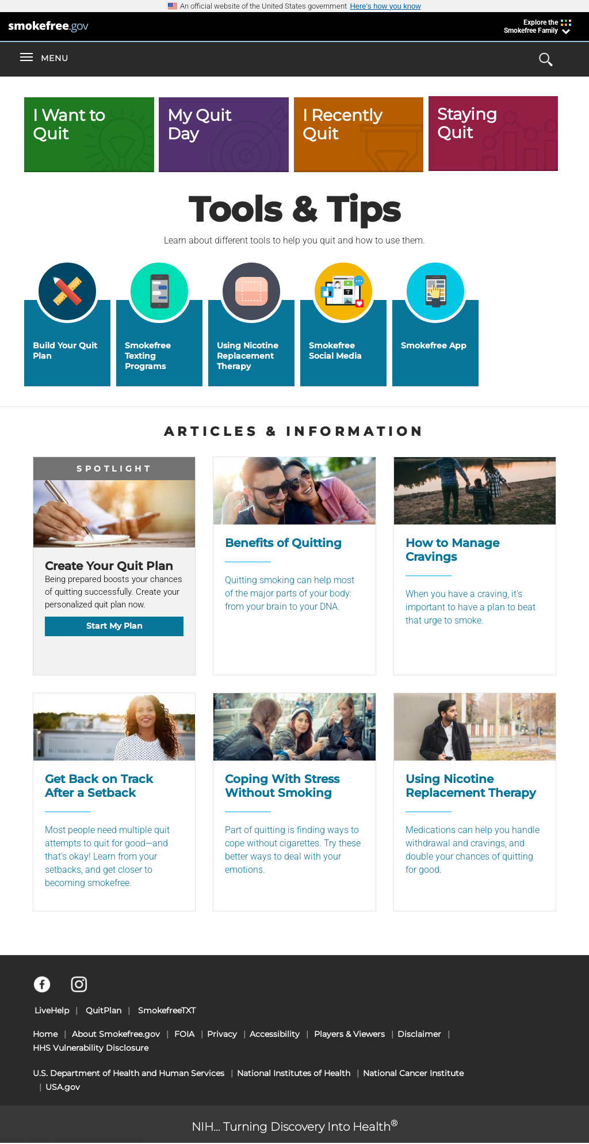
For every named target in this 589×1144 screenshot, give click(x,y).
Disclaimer (419, 1034)
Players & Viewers (349, 1034)
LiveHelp (52, 1010)
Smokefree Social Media (335, 350)
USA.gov (62, 1087)
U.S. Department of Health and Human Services (128, 1073)
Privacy (222, 1034)
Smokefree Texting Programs (148, 355)
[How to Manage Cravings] (474, 566)
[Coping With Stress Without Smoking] (294, 802)
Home (45, 1034)
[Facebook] (48, 990)
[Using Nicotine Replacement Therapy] (474, 802)
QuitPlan (103, 1010)
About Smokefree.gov (116, 1034)
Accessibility (275, 1034)
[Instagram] (85, 990)
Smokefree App (433, 345)
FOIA (184, 1034)
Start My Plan (114, 626)
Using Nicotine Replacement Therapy (247, 355)
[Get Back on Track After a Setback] (114, 802)
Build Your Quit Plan (65, 350)
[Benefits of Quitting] (294, 566)
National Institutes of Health (293, 1073)
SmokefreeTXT (167, 1010)
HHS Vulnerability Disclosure (90, 1048)
